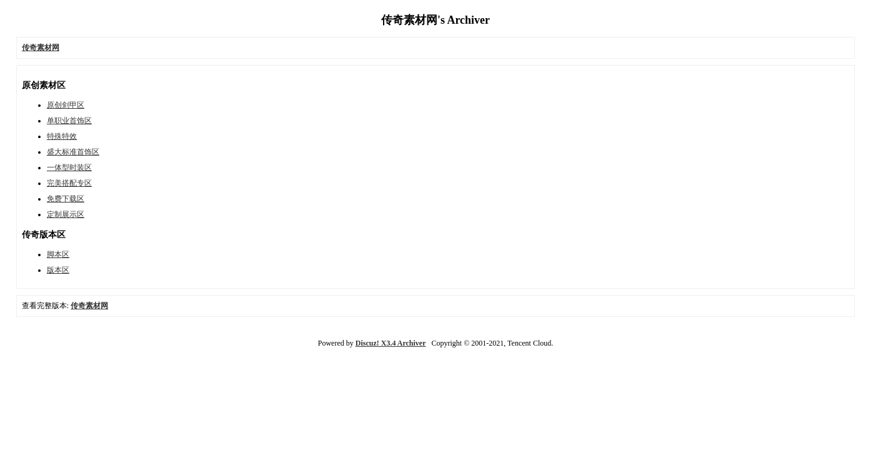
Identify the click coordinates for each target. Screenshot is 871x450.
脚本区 (58, 254)
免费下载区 (65, 198)
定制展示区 (65, 214)
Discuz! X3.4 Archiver (391, 343)
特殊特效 (62, 136)
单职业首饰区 (69, 120)
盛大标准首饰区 (73, 152)
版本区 (58, 270)
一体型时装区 (69, 167)
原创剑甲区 (65, 105)
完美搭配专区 (69, 183)
